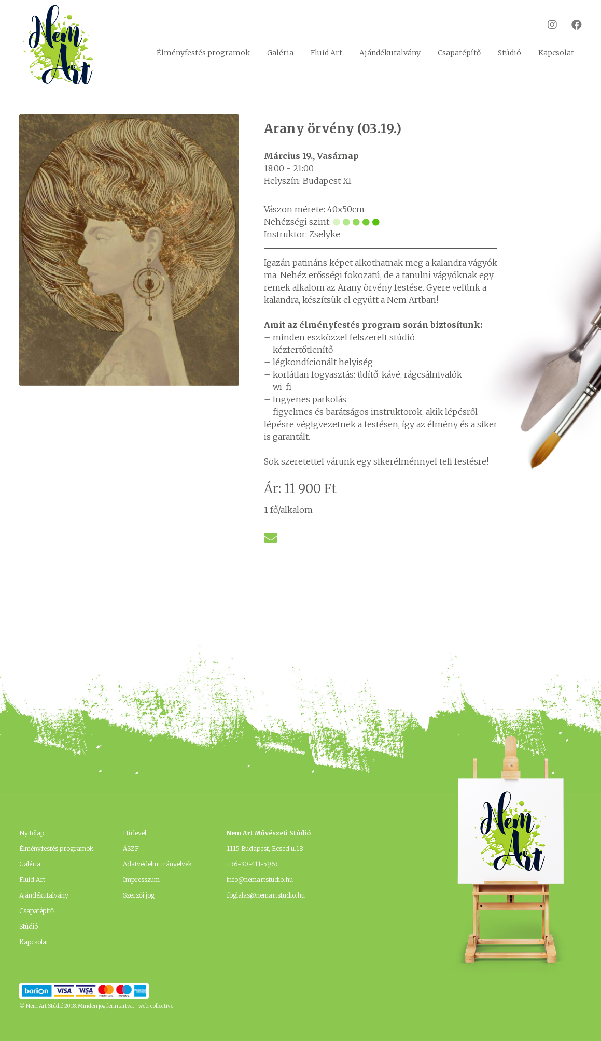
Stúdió (509, 52)
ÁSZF (131, 848)
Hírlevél (134, 833)
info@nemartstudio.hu (260, 880)
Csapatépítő (459, 52)
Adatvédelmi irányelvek (157, 864)
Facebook (570, 24)
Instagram (546, 24)
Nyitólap (31, 833)
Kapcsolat (556, 52)
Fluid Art (326, 52)
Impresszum (141, 880)
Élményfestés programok (203, 52)
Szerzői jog (139, 895)
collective (161, 1006)
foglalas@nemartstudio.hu (266, 895)
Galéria (280, 52)
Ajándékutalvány (390, 52)
